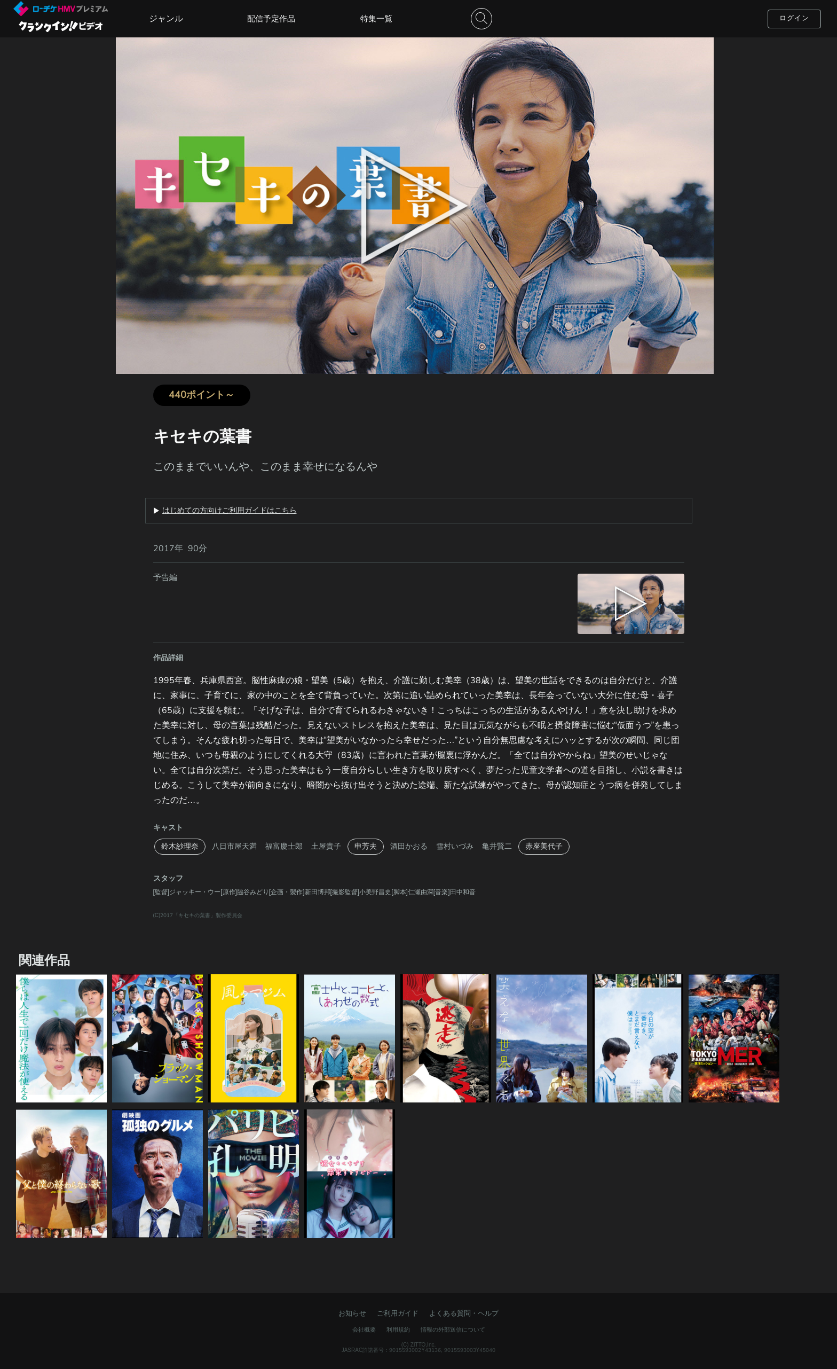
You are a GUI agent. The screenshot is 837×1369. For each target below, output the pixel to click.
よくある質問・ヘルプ (464, 1313)
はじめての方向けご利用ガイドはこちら (229, 510)
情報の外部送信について (453, 1330)
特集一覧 (376, 18)
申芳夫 (365, 846)
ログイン (794, 18)
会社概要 (364, 1330)
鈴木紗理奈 (180, 846)
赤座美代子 (544, 846)
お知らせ (352, 1313)
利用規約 (398, 1330)
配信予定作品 (271, 18)
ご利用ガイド (397, 1313)
